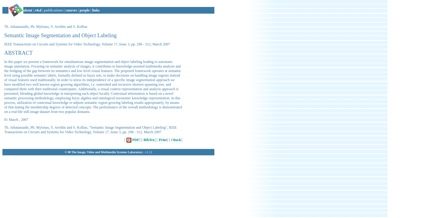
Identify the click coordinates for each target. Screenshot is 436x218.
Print (162, 140)
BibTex (148, 140)
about (27, 10)
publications (53, 10)
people (85, 10)
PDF (132, 140)
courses (71, 10)
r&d (38, 10)
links (96, 10)
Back (175, 140)
